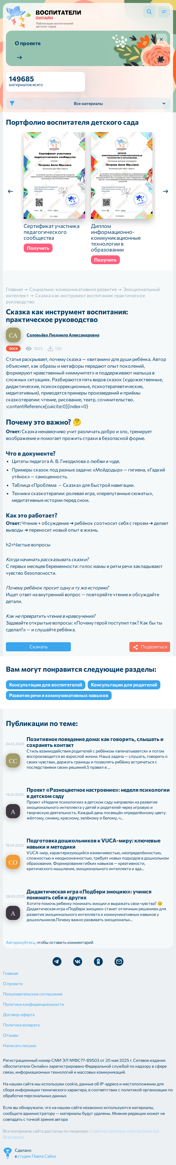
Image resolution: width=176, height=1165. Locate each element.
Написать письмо (19, 1045)
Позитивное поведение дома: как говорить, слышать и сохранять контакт (95, 742)
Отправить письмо (119, 961)
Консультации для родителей (124, 684)
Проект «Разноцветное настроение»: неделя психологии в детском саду (98, 792)
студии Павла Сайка (37, 1156)
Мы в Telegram (57, 961)
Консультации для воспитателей (45, 684)
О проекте (12, 983)
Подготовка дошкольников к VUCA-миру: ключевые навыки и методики (93, 843)
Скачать (39, 646)
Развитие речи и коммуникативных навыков (58, 695)
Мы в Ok (98, 961)
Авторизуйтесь (20, 942)
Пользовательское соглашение (32, 993)
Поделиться (149, 647)
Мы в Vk (77, 961)
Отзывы (10, 1035)
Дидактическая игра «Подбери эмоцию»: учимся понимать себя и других (89, 894)
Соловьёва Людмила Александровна (63, 334)
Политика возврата (21, 1024)
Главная (10, 973)
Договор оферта (19, 1014)
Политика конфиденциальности (33, 1004)
